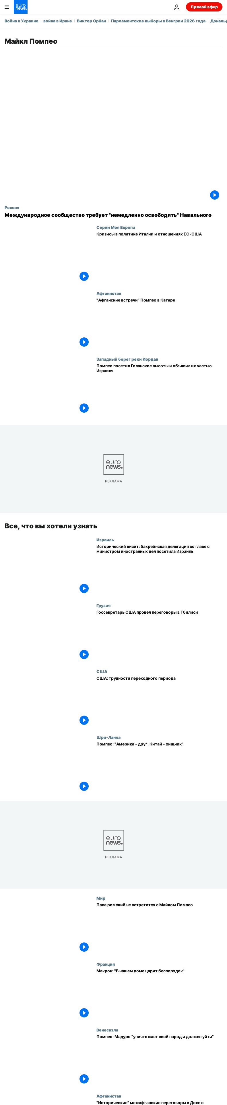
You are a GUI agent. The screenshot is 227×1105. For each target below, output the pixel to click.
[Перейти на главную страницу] (21, 7)
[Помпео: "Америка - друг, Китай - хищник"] (159, 768)
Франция (105, 964)
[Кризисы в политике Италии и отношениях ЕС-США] (159, 258)
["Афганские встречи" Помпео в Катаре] (159, 324)
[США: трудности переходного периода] (159, 702)
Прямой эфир (204, 6)
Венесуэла (107, 1029)
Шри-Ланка (108, 737)
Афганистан (108, 293)
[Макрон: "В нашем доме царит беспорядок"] (159, 995)
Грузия (103, 605)
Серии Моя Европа (115, 227)
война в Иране (57, 20)
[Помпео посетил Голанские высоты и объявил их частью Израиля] (159, 390)
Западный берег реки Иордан (127, 359)
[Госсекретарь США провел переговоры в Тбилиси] (159, 636)
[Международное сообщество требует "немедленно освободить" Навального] (113, 215)
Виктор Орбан (91, 20)
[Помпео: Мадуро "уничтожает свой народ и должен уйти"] (159, 1060)
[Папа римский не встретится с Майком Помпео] (159, 929)
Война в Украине (21, 20)
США (101, 671)
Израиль (105, 539)
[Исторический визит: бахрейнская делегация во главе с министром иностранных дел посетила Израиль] (159, 570)
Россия (12, 207)
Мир (100, 898)
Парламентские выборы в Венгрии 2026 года (158, 20)
